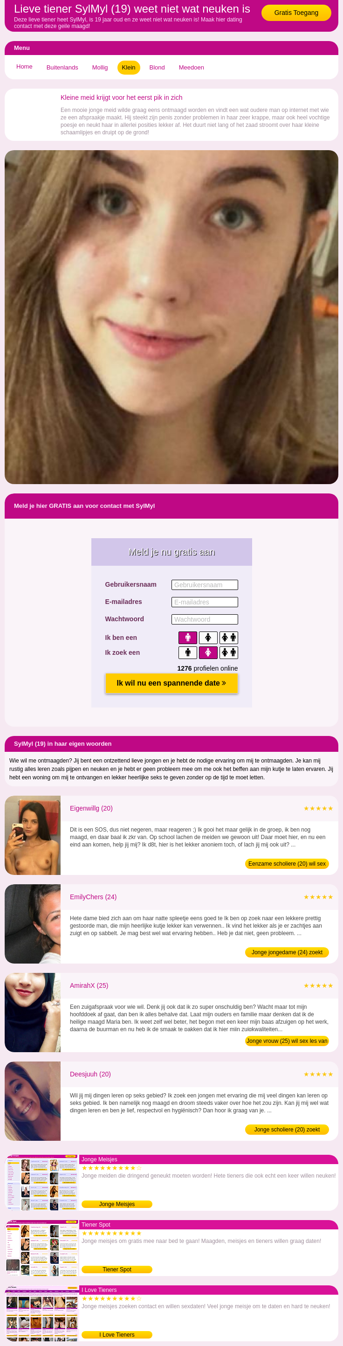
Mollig (100, 67)
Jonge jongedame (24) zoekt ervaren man (287, 953)
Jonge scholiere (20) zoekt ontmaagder (287, 1130)
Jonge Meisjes (117, 1204)
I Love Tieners (116, 1335)
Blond (157, 67)
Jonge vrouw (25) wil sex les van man (287, 1042)
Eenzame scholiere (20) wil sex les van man (287, 864)
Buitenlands (62, 67)
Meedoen (191, 67)
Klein (129, 67)
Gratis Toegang (296, 12)
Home (24, 66)
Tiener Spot (117, 1269)
